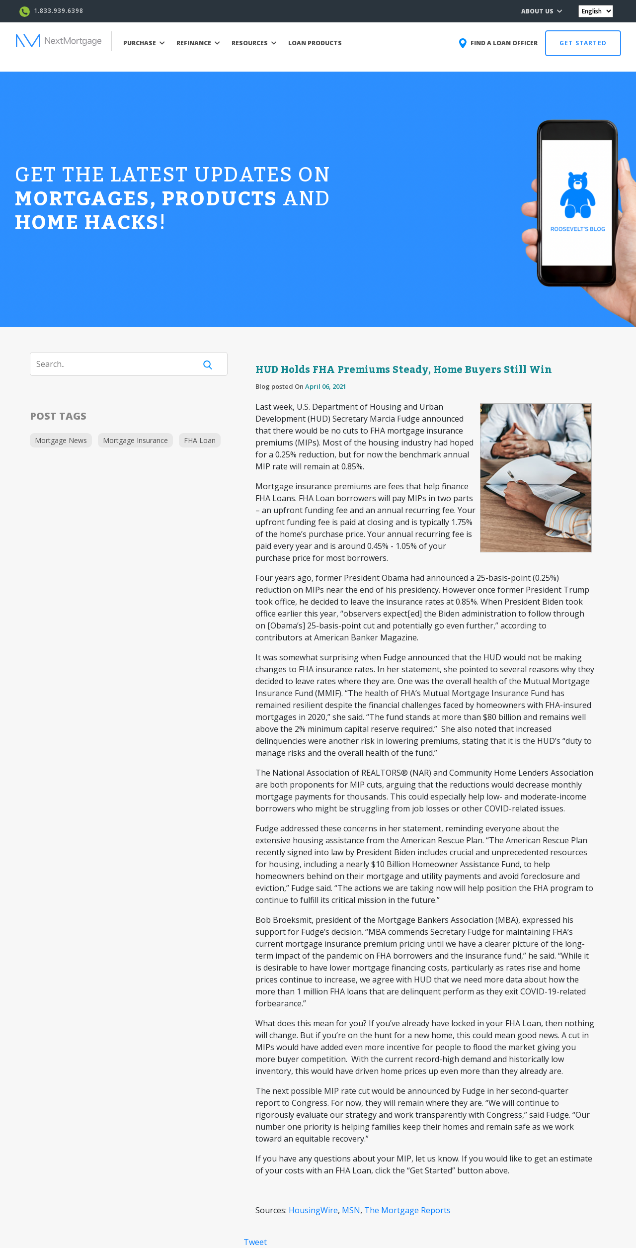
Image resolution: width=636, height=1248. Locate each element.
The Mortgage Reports (407, 1210)
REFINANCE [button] (198, 43)
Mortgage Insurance (135, 440)
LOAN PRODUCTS (315, 43)
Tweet (255, 1242)
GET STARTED (583, 43)
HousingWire (313, 1210)
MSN (351, 1210)
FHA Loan (200, 440)
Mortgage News (61, 440)
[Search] (119, 363)
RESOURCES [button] (254, 43)
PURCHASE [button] (144, 43)
